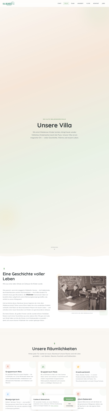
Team (72, 3)
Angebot (80, 3)
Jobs (103, 3)
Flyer (88, 3)
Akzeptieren (69, 408)
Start (59, 3)
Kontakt (96, 3)
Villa (66, 3)
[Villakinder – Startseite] (9, 3)
